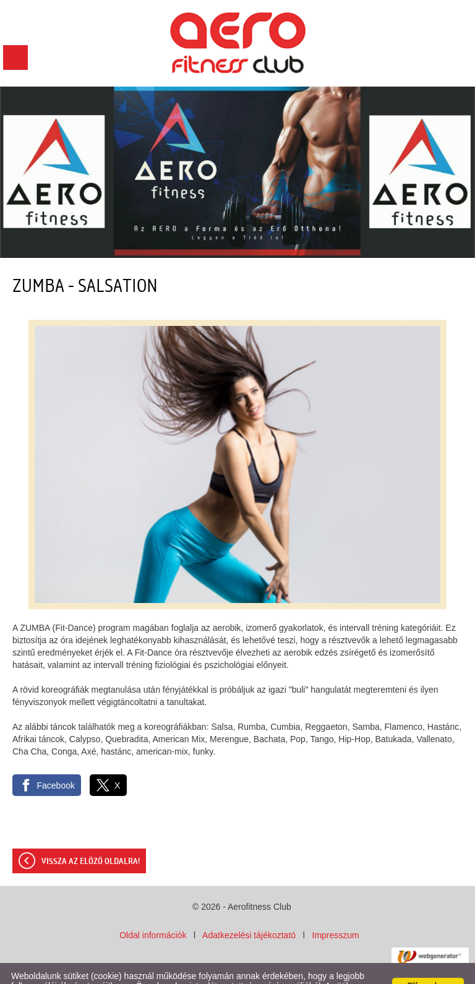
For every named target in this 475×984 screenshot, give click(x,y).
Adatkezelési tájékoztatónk (335, 971)
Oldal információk (152, 910)
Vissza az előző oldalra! (90, 836)
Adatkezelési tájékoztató (249, 910)
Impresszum (335, 910)
